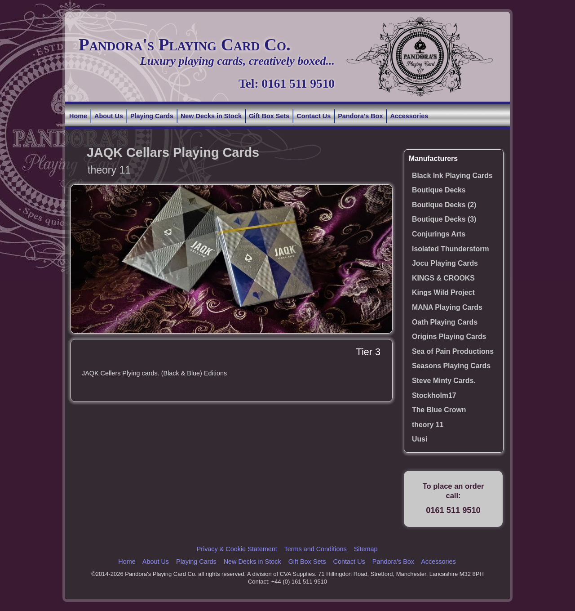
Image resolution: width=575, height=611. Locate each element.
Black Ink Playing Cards (452, 175)
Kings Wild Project (443, 292)
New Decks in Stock (211, 116)
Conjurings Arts (438, 234)
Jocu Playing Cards (445, 263)
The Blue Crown (439, 410)
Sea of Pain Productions (453, 351)
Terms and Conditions (315, 549)
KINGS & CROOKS (443, 278)
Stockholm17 (434, 395)
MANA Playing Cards (447, 307)
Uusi (419, 439)
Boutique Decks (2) (444, 205)
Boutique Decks (439, 190)
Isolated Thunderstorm (450, 249)
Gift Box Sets (269, 116)
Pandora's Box (360, 116)
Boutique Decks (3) (444, 219)
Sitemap (366, 549)
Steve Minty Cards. (444, 380)
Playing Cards (151, 116)
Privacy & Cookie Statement (237, 549)
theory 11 (427, 424)
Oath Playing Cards (445, 322)
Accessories (409, 116)
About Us (108, 116)
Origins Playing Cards (449, 336)
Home (78, 116)
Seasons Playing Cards (451, 366)
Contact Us (313, 116)
